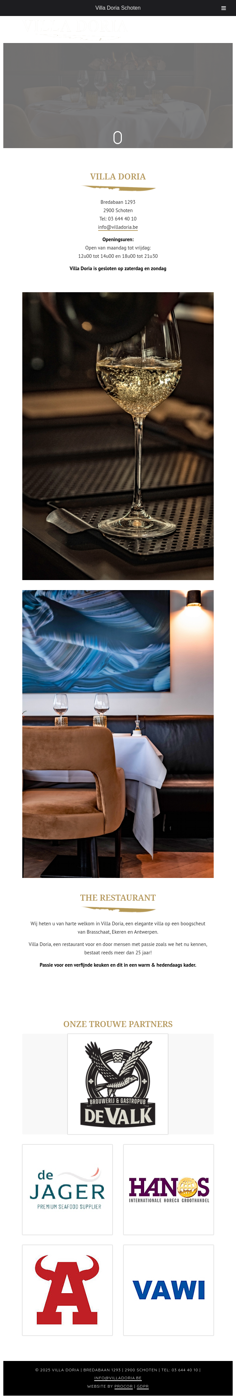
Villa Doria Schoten (118, 8)
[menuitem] (206, 29)
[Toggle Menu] (224, 8)
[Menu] (206, 29)
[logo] (99, 29)
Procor (124, 1386)
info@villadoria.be (118, 227)
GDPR (143, 1386)
